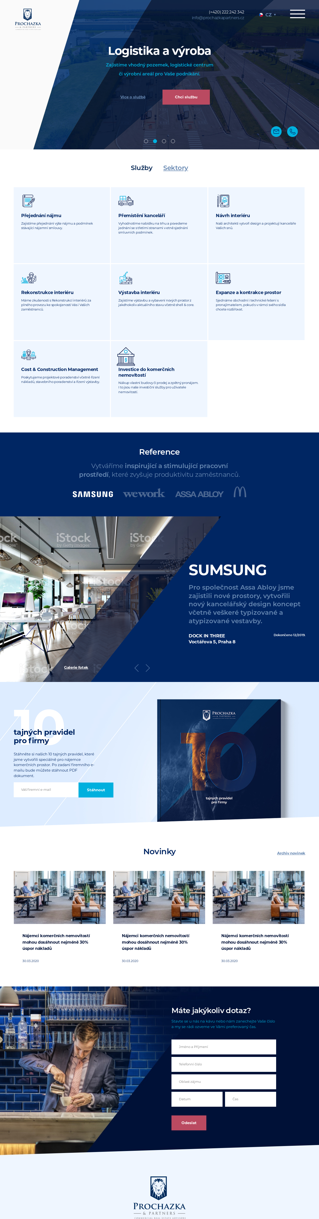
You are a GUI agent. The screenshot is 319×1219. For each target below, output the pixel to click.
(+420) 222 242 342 (226, 12)
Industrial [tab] (155, 141)
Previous (137, 591)
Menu (296, 14)
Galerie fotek (76, 590)
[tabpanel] (159, 74)
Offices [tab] (146, 141)
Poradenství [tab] (173, 141)
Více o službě (133, 97)
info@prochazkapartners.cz (218, 17)
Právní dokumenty (244, 1192)
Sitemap (215, 1192)
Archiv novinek (291, 776)
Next (148, 591)
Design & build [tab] (164, 141)
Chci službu (186, 97)
